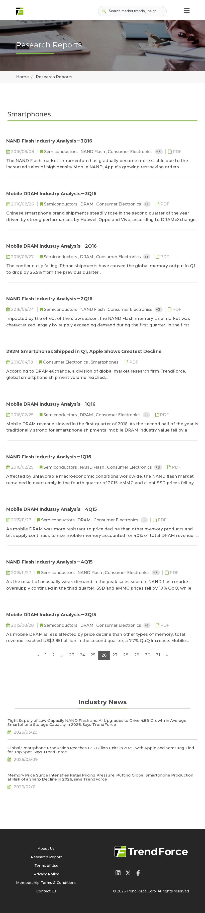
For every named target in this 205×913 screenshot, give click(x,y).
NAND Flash (93, 151)
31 (158, 655)
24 (82, 655)
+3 (159, 151)
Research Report (46, 857)
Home (22, 77)
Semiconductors (61, 151)
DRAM (87, 204)
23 (71, 655)
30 (147, 655)
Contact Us (46, 891)
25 (93, 655)
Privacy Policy (46, 874)
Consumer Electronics (131, 151)
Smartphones (105, 362)
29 (136, 655)
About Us (46, 848)
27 (115, 655)
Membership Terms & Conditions (46, 882)
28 (126, 655)
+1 (147, 204)
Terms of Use (46, 865)
